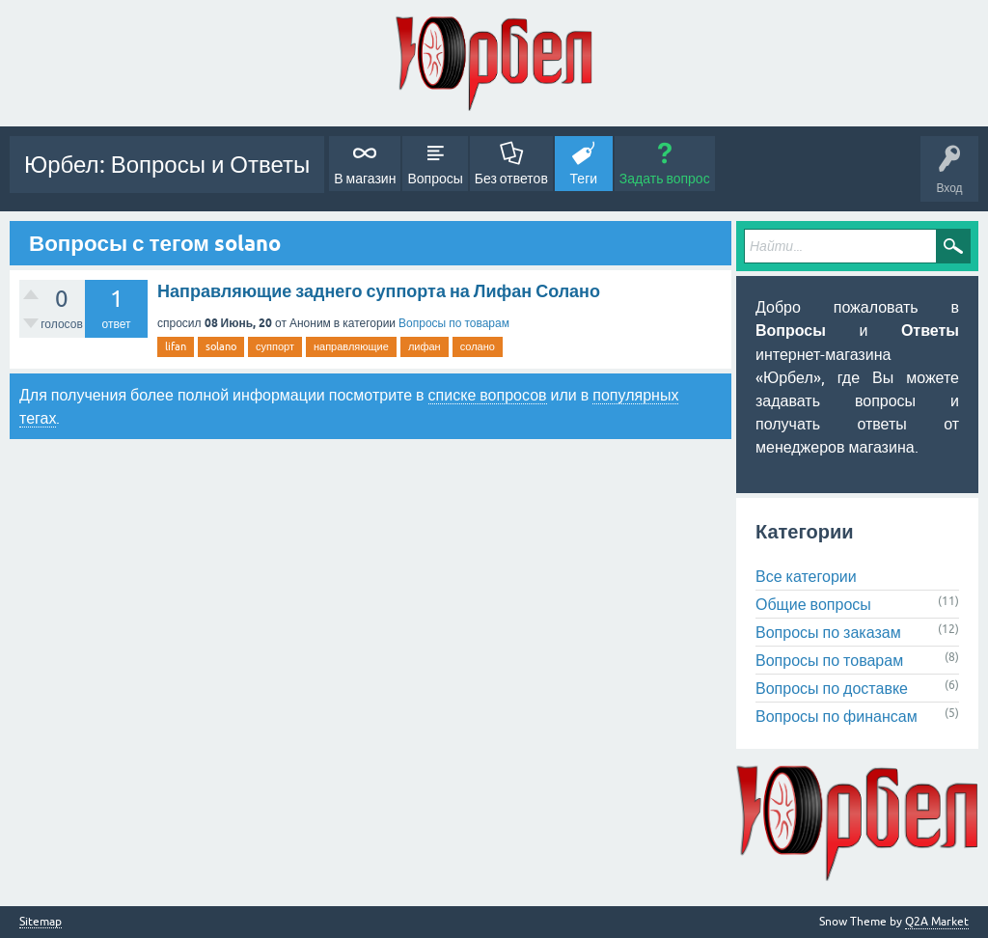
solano (221, 346)
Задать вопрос (664, 178)
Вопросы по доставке (831, 688)
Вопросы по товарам (453, 323)
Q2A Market (937, 921)
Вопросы (434, 178)
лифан (424, 346)
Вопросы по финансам (836, 716)
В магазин (365, 178)
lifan (175, 346)
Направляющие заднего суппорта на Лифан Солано (378, 291)
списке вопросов (487, 394)
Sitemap (40, 922)
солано (477, 346)
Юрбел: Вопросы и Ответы (167, 165)
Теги (583, 178)
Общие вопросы (813, 604)
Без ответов (511, 178)
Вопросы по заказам (828, 632)
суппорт (275, 346)
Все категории (806, 576)
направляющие (351, 346)
